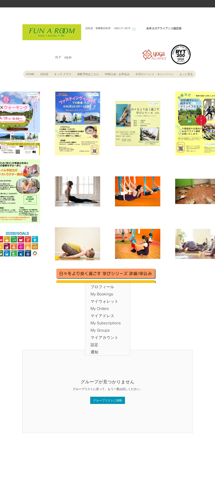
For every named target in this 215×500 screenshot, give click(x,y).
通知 (94, 351)
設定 (94, 344)
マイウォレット (104, 301)
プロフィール (102, 286)
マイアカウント (104, 337)
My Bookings (102, 294)
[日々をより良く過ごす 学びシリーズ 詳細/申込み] (105, 273)
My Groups (100, 330)
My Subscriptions (106, 323)
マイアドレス (102, 315)
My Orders (100, 308)
